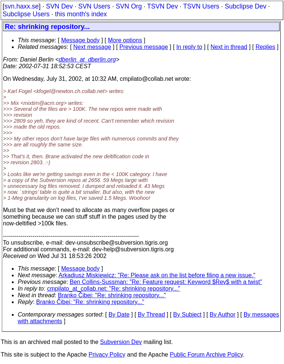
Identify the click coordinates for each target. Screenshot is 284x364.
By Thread (151, 314)
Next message (92, 47)
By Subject (187, 314)
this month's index (81, 14)
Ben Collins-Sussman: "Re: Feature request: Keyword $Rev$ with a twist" (166, 282)
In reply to (189, 47)
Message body (80, 40)
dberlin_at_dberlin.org (87, 59)
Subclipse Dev (245, 6)
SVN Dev (59, 6)
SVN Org (129, 6)
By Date (118, 314)
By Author (222, 314)
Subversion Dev (121, 342)
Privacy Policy (106, 354)
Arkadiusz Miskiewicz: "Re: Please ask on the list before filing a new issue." (156, 275)
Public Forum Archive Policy (206, 354)
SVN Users (94, 6)
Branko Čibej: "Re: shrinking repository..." (112, 295)
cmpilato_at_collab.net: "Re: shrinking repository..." (113, 288)
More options (125, 40)
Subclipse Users (26, 14)
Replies (265, 47)
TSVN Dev (162, 6)
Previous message (143, 47)
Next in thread (228, 47)
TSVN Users (201, 6)
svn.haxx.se (21, 6)
